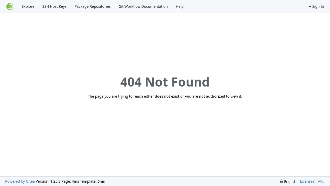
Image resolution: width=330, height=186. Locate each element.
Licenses (307, 181)
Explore (28, 6)
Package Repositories (93, 6)
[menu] (288, 181)
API (321, 181)
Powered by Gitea (20, 181)
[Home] (10, 6)
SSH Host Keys (54, 6)
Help (180, 6)
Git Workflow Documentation (143, 6)
